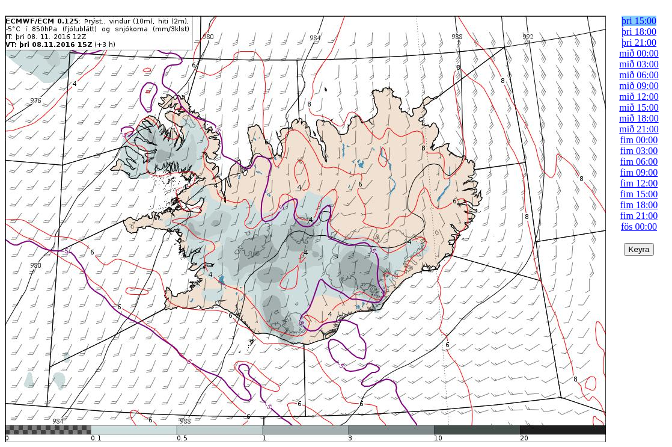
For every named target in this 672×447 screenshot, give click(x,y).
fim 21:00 (639, 216)
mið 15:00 (638, 107)
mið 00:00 (638, 53)
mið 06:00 (638, 75)
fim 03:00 (639, 151)
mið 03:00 (638, 64)
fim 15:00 (639, 194)
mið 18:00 (638, 118)
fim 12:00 (639, 183)
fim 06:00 (639, 161)
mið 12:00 (638, 96)
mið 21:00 (638, 129)
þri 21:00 (639, 42)
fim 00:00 (639, 140)
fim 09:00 (639, 172)
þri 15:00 (639, 21)
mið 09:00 (638, 86)
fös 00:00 (639, 226)
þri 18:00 (639, 31)
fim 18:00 (639, 205)
